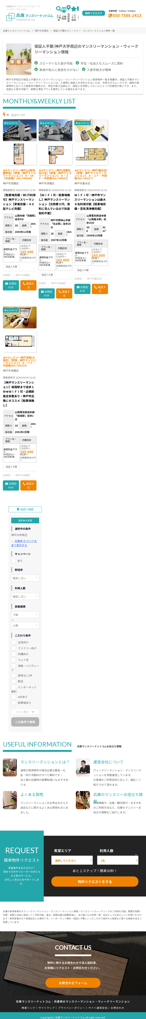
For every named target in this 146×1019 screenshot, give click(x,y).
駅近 (20, 678)
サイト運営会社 (97, 1004)
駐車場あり (24, 699)
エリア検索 (58, 17)
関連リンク (28, 1004)
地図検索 (68, 17)
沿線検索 (64, 17)
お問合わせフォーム (73, 979)
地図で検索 (27, 507)
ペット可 (23, 657)
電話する (30, 285)
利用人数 (106, 847)
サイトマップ (47, 1004)
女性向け (23, 639)
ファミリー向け (27, 645)
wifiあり (23, 694)
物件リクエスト (93, 13)
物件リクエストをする (95, 878)
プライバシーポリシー (71, 1004)
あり (20, 557)
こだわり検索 (73, 17)
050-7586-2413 (127, 15)
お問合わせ (12, 285)
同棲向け (23, 651)
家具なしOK (25, 672)
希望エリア (62, 847)
